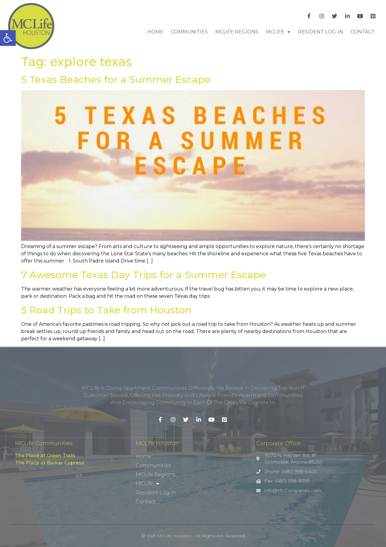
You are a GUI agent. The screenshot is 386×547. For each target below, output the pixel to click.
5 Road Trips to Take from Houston (106, 310)
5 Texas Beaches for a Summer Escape (115, 79)
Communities (189, 32)
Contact (363, 32)
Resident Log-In (320, 32)
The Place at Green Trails (45, 455)
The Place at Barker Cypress (49, 463)
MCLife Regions (236, 32)
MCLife (278, 32)
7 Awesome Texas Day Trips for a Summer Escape (143, 275)
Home (155, 32)
